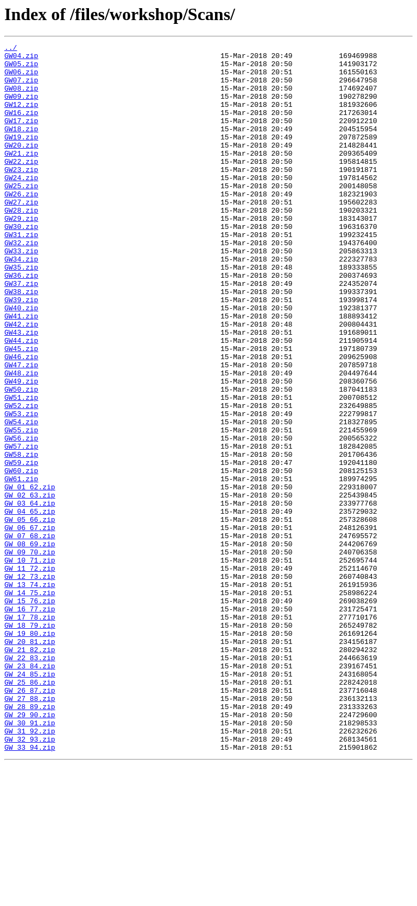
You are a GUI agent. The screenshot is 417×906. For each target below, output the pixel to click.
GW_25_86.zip (29, 810)
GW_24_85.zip (29, 801)
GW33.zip (21, 293)
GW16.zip (21, 127)
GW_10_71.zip (29, 664)
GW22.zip (21, 185)
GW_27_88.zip (29, 830)
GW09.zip (21, 107)
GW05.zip (21, 68)
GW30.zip (21, 264)
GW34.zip (21, 303)
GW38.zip (21, 342)
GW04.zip (21, 58)
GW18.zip (21, 146)
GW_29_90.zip (29, 849)
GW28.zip (21, 244)
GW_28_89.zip (29, 840)
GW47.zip (21, 430)
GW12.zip (21, 117)
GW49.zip (21, 449)
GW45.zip (21, 410)
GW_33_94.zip (29, 889)
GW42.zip (21, 381)
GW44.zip (21, 400)
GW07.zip (21, 88)
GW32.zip (21, 283)
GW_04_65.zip (29, 605)
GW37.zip (21, 332)
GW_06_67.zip (29, 625)
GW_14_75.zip (29, 703)
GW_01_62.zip (29, 576)
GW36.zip (21, 322)
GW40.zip (21, 361)
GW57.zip (21, 527)
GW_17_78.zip (29, 732)
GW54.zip (21, 498)
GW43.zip (21, 390)
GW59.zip (21, 547)
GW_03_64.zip (29, 596)
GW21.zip (21, 176)
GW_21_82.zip (29, 771)
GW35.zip (21, 312)
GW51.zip (21, 469)
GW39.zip (21, 351)
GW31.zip (21, 273)
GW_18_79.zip (29, 742)
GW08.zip (21, 98)
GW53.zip (21, 488)
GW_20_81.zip (29, 762)
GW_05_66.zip (29, 615)
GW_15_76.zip (29, 713)
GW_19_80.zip (29, 752)
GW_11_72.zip (29, 674)
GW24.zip (21, 205)
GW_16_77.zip (29, 723)
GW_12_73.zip (29, 683)
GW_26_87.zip (29, 820)
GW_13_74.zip (29, 693)
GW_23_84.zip (29, 791)
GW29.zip (21, 254)
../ (10, 49)
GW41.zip (21, 371)
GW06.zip (21, 78)
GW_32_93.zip (29, 879)
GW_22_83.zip (29, 781)
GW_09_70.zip (29, 654)
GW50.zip (21, 459)
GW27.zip (21, 234)
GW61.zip (21, 566)
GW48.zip (21, 439)
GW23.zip (21, 195)
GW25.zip (21, 215)
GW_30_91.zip (29, 859)
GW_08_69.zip (29, 644)
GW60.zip (21, 557)
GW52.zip (21, 478)
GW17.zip (21, 137)
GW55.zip (21, 508)
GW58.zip (21, 537)
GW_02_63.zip (29, 586)
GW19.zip (21, 156)
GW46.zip (21, 420)
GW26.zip (21, 224)
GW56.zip (21, 517)
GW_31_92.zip (29, 869)
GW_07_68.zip (29, 635)
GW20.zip (21, 166)
